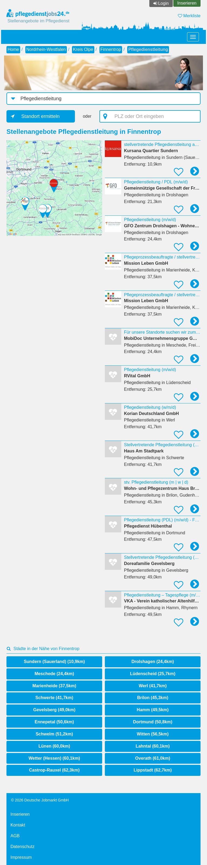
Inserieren (186, 3)
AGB (15, 835)
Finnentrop (111, 49)
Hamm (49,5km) (152, 709)
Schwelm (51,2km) (54, 734)
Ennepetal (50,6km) (54, 722)
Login (163, 3)
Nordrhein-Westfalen (46, 49)
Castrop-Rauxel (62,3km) (54, 770)
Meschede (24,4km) (54, 673)
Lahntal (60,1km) (153, 746)
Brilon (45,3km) (152, 697)
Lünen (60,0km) (54, 746)
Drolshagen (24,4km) (153, 661)
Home (13, 49)
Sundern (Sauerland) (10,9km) (54, 661)
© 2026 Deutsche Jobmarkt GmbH (40, 800)
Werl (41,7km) (153, 685)
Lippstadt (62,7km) (153, 770)
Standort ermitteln (40, 116)
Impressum (21, 857)
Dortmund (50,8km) (152, 722)
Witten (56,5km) (152, 734)
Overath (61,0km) (152, 758)
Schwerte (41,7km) (54, 697)
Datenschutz (22, 846)
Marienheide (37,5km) (54, 685)
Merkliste (189, 15)
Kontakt (18, 825)
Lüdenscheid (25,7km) (152, 673)
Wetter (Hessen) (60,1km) (54, 758)
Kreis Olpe (83, 49)
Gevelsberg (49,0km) (54, 709)
